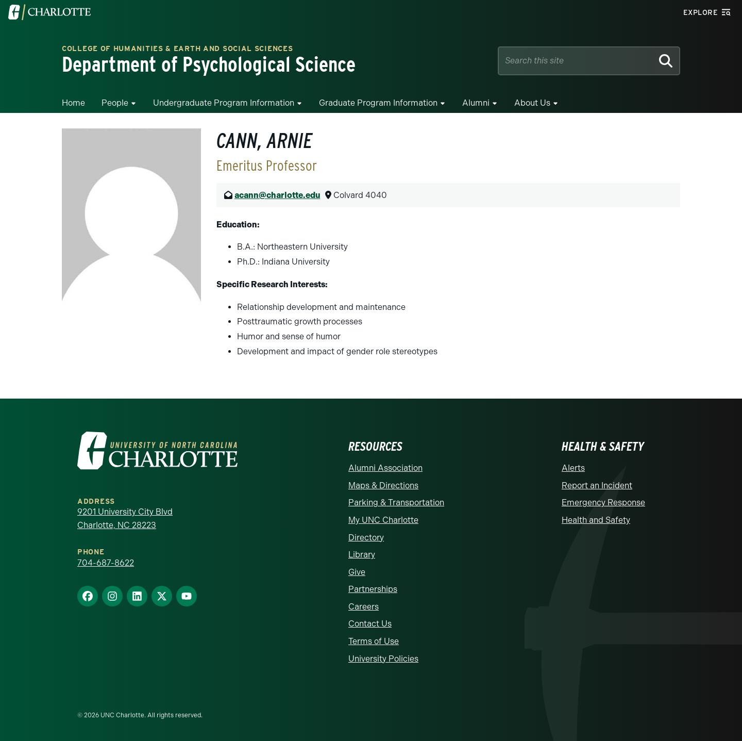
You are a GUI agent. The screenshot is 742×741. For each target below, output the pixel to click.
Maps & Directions (383, 485)
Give (356, 572)
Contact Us (370, 624)
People (115, 103)
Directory (366, 537)
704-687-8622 (105, 563)
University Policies (383, 659)
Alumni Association (385, 468)
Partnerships (372, 589)
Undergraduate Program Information (223, 103)
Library (361, 554)
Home (73, 103)
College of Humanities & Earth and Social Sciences (177, 49)
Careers (363, 607)
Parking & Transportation (396, 502)
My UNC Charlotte (383, 520)
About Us (532, 103)
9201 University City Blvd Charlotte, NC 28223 (125, 518)
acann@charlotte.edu (277, 195)
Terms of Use (373, 641)
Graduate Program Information (378, 103)
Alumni (476, 103)
